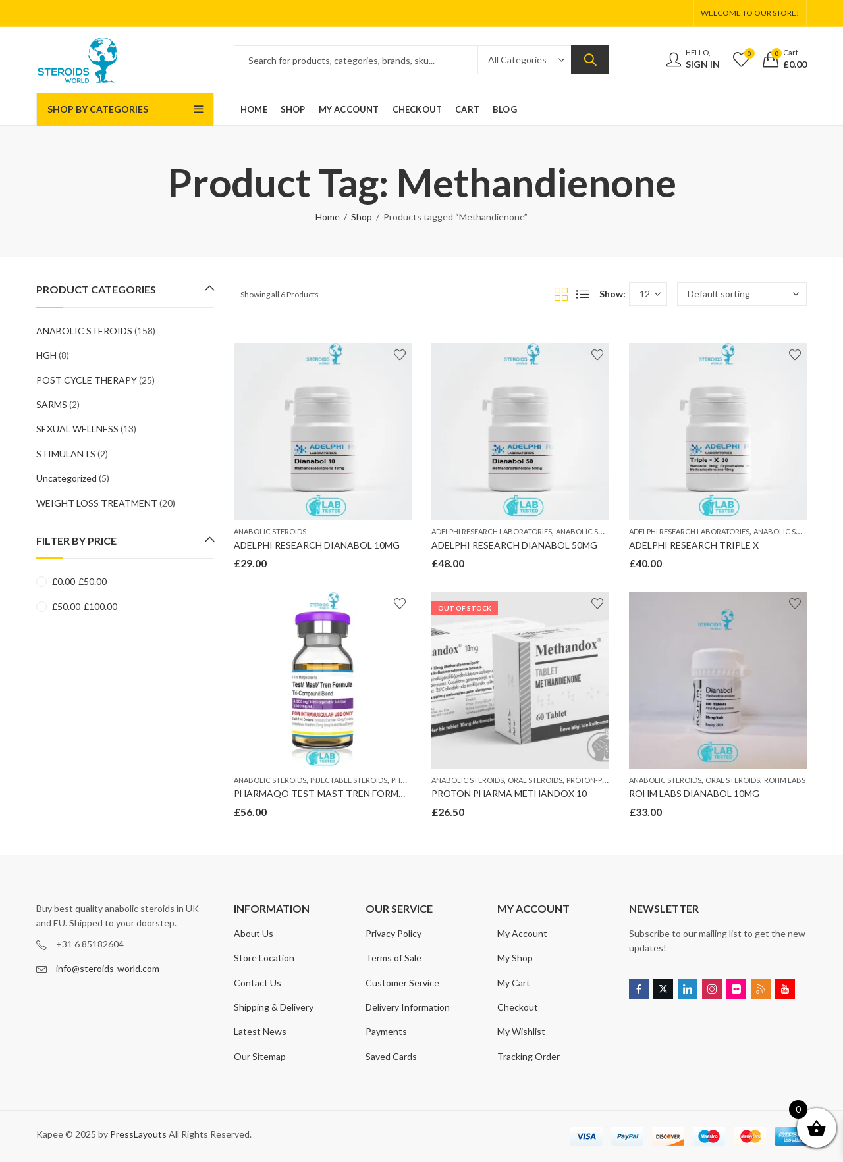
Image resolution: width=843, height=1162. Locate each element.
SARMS (51, 404)
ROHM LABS (784, 780)
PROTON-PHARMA (597, 780)
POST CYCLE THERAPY (86, 380)
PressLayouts (138, 1134)
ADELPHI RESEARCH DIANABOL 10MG (317, 545)
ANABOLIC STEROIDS (270, 531)
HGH (46, 355)
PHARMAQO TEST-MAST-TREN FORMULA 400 (334, 793)
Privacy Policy (394, 933)
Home (327, 216)
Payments (386, 1031)
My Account (522, 933)
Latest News (260, 1031)
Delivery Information (408, 1007)
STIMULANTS (65, 453)
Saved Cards (391, 1056)
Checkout (517, 1007)
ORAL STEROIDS (535, 780)
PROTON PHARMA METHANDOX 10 (509, 793)
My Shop (515, 957)
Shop (361, 216)
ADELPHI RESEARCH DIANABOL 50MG (514, 545)
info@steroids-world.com (107, 968)
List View (582, 294)
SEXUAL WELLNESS (77, 428)
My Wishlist (521, 1031)
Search (590, 59)
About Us (253, 933)
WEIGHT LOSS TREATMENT (96, 503)
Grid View (561, 294)
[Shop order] (742, 294)
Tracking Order (528, 1056)
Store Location (264, 957)
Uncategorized (66, 478)
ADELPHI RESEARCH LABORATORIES (491, 531)
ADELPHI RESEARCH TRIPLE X (694, 545)
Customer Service (402, 982)
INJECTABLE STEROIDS (348, 780)
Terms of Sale (394, 957)
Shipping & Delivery (273, 1007)
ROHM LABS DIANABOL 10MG (694, 793)
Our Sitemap (260, 1056)
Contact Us (257, 982)
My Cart (513, 982)
